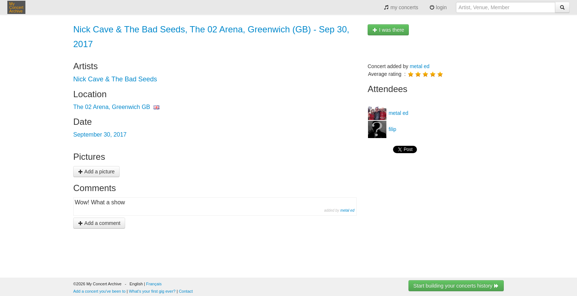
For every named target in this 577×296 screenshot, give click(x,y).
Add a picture (96, 172)
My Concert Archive (16, 7)
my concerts (401, 7)
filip (391, 129)
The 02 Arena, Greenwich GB (111, 107)
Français (154, 284)
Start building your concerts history (456, 286)
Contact (186, 291)
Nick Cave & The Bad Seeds (115, 79)
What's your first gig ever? (152, 291)
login (438, 7)
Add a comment (99, 223)
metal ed (347, 210)
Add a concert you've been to (99, 291)
